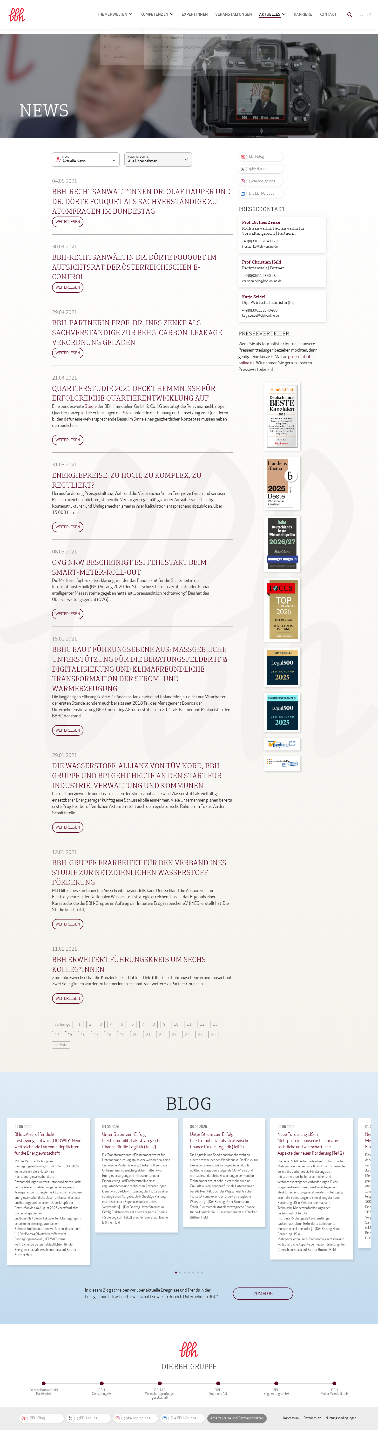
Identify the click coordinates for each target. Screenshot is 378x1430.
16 (83, 1034)
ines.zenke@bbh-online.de (260, 247)
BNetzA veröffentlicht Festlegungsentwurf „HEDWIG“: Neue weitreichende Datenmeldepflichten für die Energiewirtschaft (47, 1144)
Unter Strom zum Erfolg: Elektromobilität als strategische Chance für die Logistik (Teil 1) (219, 1141)
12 (202, 1024)
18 (109, 1034)
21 (148, 1034)
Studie (91, 406)
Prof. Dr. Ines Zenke (261, 223)
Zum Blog (263, 1293)
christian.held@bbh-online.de (262, 281)
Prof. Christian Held (261, 262)
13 (215, 1024)
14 (57, 1034)
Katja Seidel (253, 297)
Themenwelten (112, 14)
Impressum (291, 1418)
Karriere (303, 14)
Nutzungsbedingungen (341, 1418)
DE (361, 14)
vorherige (62, 1024)
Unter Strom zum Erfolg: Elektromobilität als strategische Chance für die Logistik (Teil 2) (132, 1141)
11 (189, 1024)
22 (161, 1034)
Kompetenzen (155, 14)
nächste (61, 1044)
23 (174, 1034)
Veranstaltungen (233, 14)
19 (122, 1034)
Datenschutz (312, 1418)
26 (213, 1034)
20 (135, 1034)
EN (369, 14)
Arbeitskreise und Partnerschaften (237, 1418)
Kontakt (328, 14)
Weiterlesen (67, 221)
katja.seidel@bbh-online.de (260, 315)
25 (200, 1034)
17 (96, 1034)
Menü (65, 157)
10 (176, 1024)
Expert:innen (195, 14)
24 (187, 1034)
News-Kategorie (138, 157)
